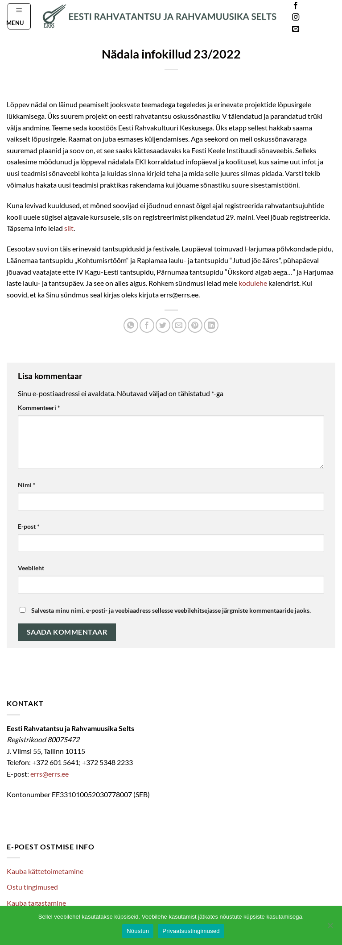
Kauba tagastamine (36, 903)
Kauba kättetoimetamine (45, 871)
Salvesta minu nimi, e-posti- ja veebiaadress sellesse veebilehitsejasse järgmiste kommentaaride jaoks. (171, 610)
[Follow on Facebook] (295, 6)
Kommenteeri (39, 407)
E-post (29, 526)
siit (69, 228)
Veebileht (31, 568)
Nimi (27, 485)
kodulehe (253, 283)
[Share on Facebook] (147, 325)
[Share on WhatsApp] (131, 325)
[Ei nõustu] (330, 928)
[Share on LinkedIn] (211, 325)
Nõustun (138, 931)
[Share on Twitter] (163, 325)
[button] (19, 16)
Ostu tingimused (32, 886)
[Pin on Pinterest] (195, 325)
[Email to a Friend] (179, 325)
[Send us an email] (295, 29)
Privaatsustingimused (191, 931)
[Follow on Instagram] (295, 17)
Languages (321, 17)
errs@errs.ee (49, 773)
